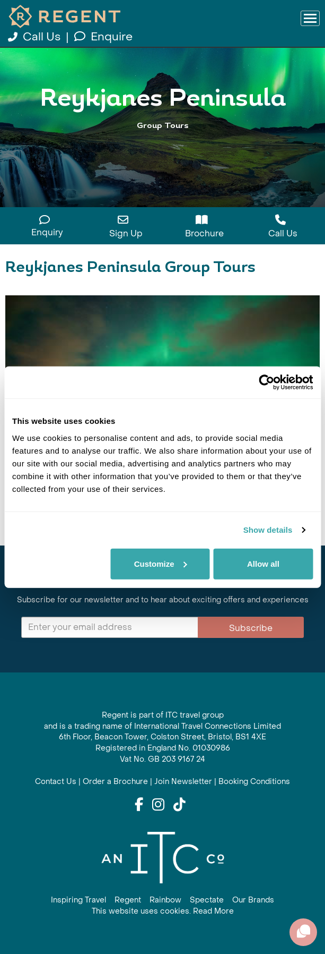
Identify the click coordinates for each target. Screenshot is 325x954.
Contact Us (55, 782)
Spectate (207, 900)
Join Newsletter (183, 782)
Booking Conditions (254, 782)
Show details (268, 529)
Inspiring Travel (78, 900)
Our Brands (253, 900)
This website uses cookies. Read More (163, 911)
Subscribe (251, 628)
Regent (128, 900)
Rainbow (165, 900)
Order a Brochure (115, 782)
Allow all (263, 563)
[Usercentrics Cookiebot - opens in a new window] (266, 382)
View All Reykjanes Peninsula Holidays (162, 147)
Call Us (35, 37)
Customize (160, 563)
